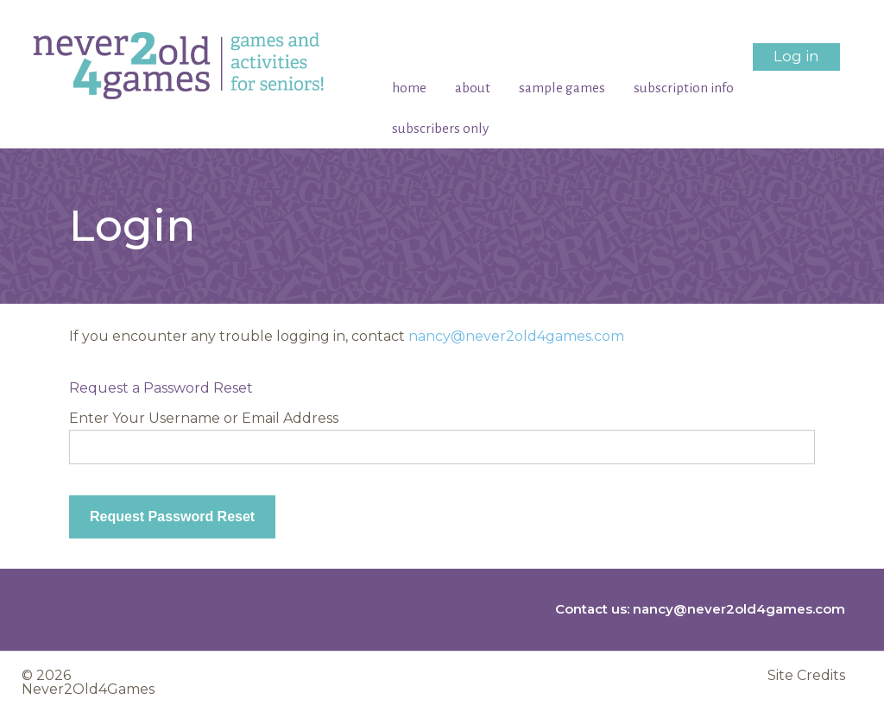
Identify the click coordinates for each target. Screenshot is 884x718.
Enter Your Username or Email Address (203, 418)
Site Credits (806, 676)
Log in (796, 56)
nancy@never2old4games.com (516, 336)
